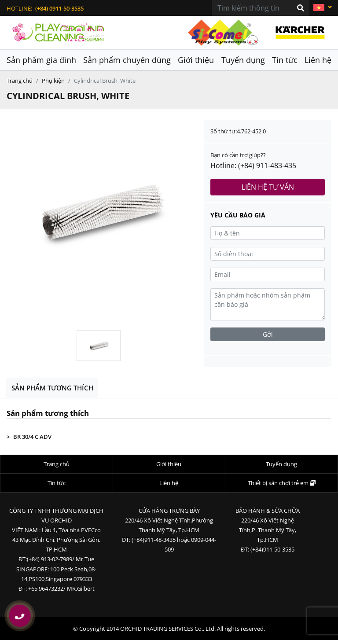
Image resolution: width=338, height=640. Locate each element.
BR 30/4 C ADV (32, 437)
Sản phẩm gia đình (41, 60)
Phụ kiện (53, 81)
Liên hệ (318, 60)
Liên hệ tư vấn (268, 187)
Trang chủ (20, 81)
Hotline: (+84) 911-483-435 (253, 165)
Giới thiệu (196, 60)
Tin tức (285, 60)
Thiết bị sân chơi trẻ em (282, 483)
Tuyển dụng (243, 60)
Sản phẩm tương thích (52, 387)
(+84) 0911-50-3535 (59, 8)
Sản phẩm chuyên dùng (127, 60)
